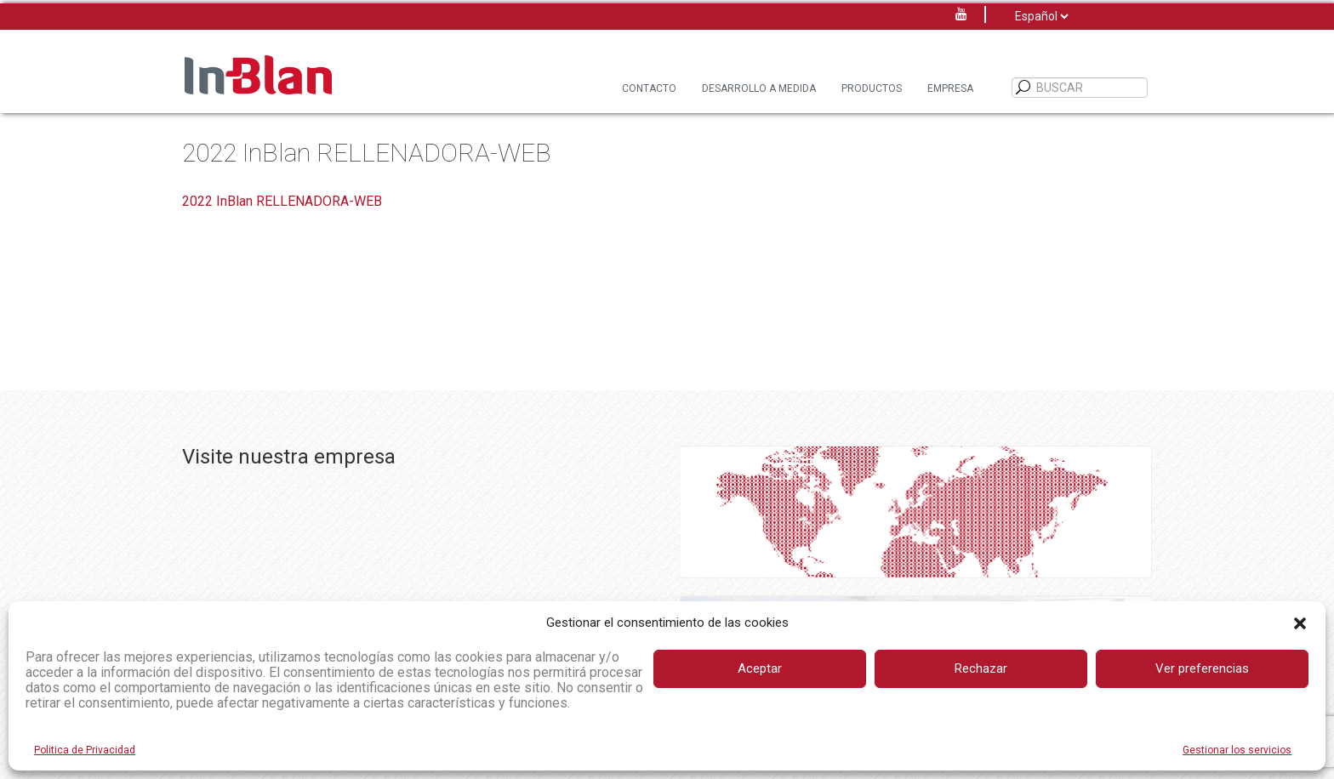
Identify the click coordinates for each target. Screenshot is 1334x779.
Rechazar (981, 668)
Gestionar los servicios (1237, 750)
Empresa (950, 88)
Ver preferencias (1202, 668)
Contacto (649, 88)
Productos (871, 88)
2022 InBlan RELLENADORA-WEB (282, 201)
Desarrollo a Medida (759, 88)
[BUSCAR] (1023, 87)
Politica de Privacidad (84, 750)
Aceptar (760, 668)
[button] (1299, 623)
